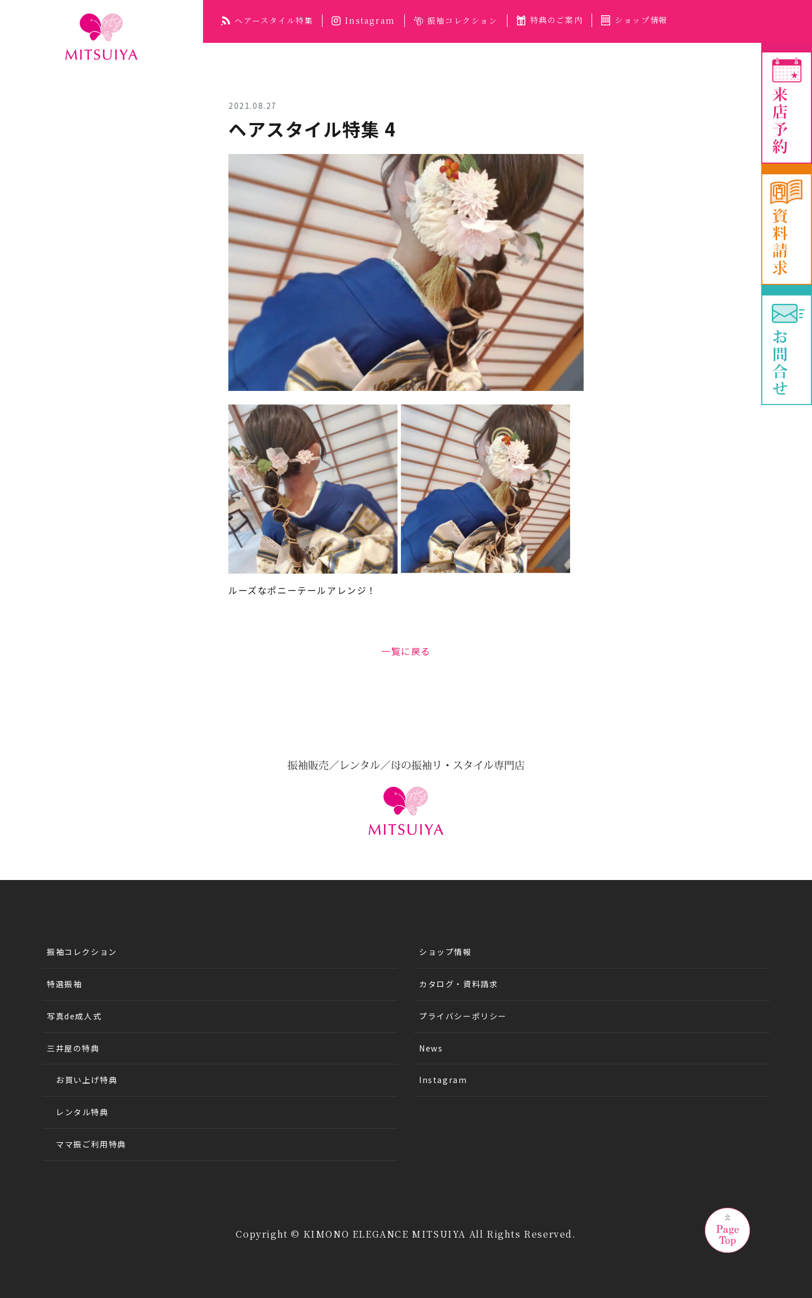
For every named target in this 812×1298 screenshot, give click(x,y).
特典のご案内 (550, 19)
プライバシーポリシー (463, 1016)
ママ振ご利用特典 (91, 1144)
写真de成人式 (74, 1016)
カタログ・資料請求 (458, 983)
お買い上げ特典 (86, 1079)
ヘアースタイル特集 (267, 20)
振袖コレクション (456, 20)
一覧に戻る (406, 651)
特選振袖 (64, 983)
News (431, 1048)
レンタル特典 (82, 1111)
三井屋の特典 (73, 1048)
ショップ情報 (634, 19)
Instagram (363, 20)
